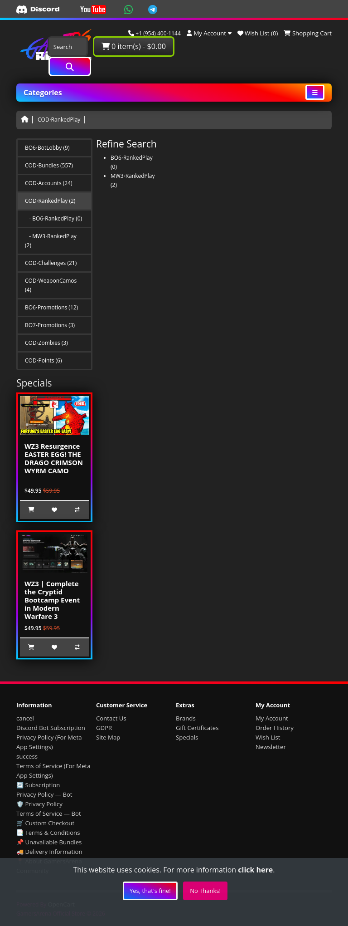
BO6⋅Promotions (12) (51, 307)
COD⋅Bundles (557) (49, 165)
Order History (275, 728)
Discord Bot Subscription (50, 728)
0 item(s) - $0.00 (134, 46)
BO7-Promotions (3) (50, 325)
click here (255, 870)
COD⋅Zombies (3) (46, 343)
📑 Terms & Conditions (48, 832)
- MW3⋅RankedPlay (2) (51, 240)
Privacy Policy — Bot (44, 794)
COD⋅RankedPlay (59, 119)
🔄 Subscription (38, 785)
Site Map (108, 737)
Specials (187, 737)
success (27, 756)
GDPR (104, 728)
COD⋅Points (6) (43, 360)
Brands (186, 718)
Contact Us (111, 718)
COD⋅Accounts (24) (48, 183)
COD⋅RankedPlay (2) (50, 201)
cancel (25, 718)
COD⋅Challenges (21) (51, 263)
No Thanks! (205, 891)
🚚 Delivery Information (49, 852)
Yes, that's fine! (150, 891)
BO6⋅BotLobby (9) (47, 148)
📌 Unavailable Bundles (49, 842)
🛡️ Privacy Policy (39, 804)
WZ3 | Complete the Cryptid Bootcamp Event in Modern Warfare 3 (52, 600)
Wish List (268, 737)
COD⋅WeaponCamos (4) (51, 285)
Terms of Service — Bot (48, 813)
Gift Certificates (197, 728)
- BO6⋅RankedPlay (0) (53, 218)
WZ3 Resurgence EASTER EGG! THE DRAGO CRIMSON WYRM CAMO (53, 458)
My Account (272, 718)
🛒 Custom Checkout (45, 823)
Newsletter (271, 747)
